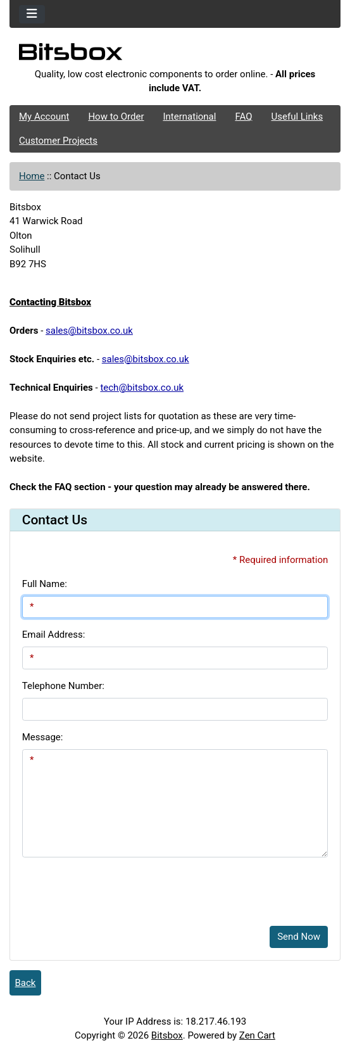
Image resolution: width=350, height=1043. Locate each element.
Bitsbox (167, 1035)
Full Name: (44, 584)
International (189, 116)
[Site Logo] (175, 55)
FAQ (243, 116)
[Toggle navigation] (32, 14)
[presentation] (118, 891)
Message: (42, 737)
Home (31, 176)
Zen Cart (257, 1035)
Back (25, 983)
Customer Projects (58, 140)
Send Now (298, 936)
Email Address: (53, 634)
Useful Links (297, 116)
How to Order (116, 116)
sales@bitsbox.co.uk (89, 330)
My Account (44, 116)
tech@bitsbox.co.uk (142, 387)
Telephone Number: (63, 686)
